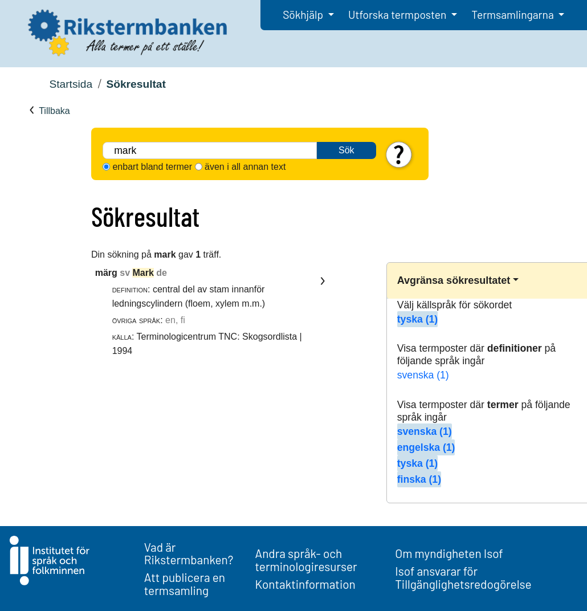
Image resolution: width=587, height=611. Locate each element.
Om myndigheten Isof (449, 553)
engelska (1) (426, 447)
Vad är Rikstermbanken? (189, 553)
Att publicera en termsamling (184, 583)
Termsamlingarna (513, 14)
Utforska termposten (398, 14)
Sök (346, 150)
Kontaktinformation (305, 584)
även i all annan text (245, 167)
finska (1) (419, 479)
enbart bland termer (152, 167)
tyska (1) (417, 319)
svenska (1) (423, 375)
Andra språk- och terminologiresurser (306, 559)
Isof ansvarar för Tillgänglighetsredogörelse (463, 577)
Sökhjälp (304, 14)
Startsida (70, 84)
